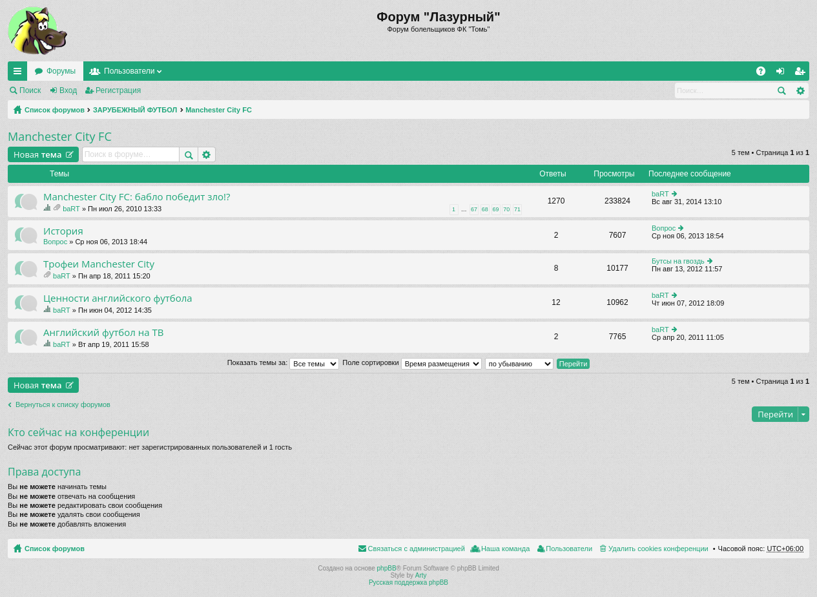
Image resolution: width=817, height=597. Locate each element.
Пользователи (129, 71)
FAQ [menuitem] (765, 74)
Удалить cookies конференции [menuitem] (658, 548)
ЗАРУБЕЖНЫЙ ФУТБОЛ (135, 110)
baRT (71, 209)
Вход (68, 90)
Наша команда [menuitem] (505, 548)
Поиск (30, 90)
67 (474, 209)
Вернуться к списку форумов (63, 404)
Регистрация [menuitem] (802, 74)
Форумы (61, 71)
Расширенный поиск (800, 90)
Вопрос (55, 242)
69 (496, 209)
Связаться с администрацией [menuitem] (416, 548)
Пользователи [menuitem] (569, 548)
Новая (38, 154)
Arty (421, 575)
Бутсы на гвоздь (678, 261)
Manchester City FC (218, 110)
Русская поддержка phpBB (408, 582)
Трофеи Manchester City (98, 264)
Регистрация (118, 90)
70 (506, 209)
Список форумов (55, 110)
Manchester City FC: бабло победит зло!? (137, 197)
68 (485, 209)
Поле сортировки (411, 362)
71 (517, 209)
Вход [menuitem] (783, 74)
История (63, 231)
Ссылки (20, 74)
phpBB (387, 568)
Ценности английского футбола (117, 298)
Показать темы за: (283, 362)
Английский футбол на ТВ (103, 332)
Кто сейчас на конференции (78, 432)
